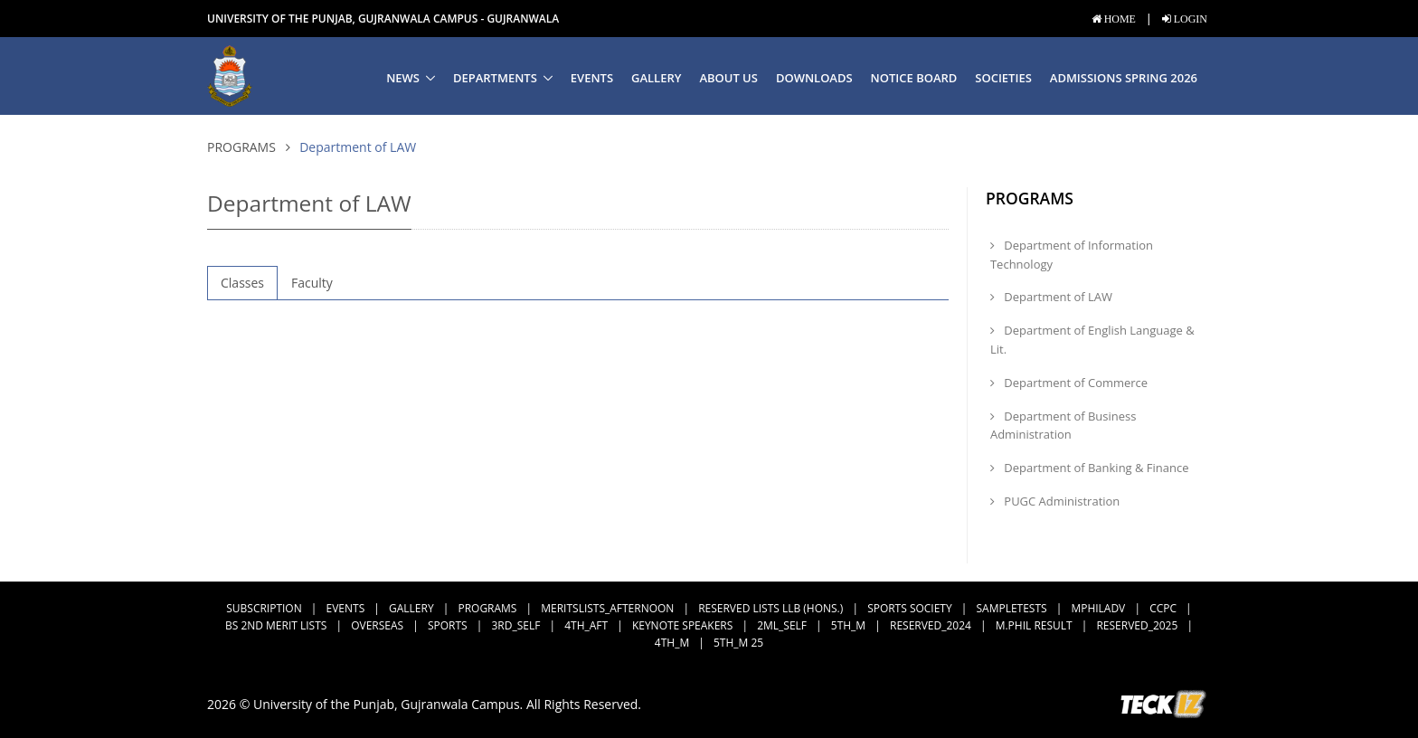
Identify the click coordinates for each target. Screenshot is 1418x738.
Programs (241, 147)
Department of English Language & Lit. (1092, 339)
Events (592, 78)
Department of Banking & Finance (1089, 467)
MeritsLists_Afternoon (607, 608)
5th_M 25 (738, 642)
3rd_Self (515, 625)
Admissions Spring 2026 (1123, 78)
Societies (1003, 78)
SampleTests (1012, 608)
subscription (263, 608)
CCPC (1163, 608)
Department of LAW (1051, 297)
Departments (495, 78)
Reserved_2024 (930, 625)
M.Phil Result (1034, 625)
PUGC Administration (1055, 501)
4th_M (672, 642)
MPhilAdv (1098, 608)
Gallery (656, 78)
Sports (448, 625)
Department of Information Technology (1071, 254)
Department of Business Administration (1063, 425)
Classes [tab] (242, 282)
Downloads (814, 78)
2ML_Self (782, 625)
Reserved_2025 (1136, 625)
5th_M (848, 625)
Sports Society (909, 608)
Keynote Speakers (682, 625)
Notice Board (914, 78)
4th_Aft (586, 625)
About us (728, 78)
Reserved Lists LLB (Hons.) (770, 608)
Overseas (377, 625)
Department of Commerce (1069, 382)
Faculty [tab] (312, 282)
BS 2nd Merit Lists (275, 625)
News (403, 78)
